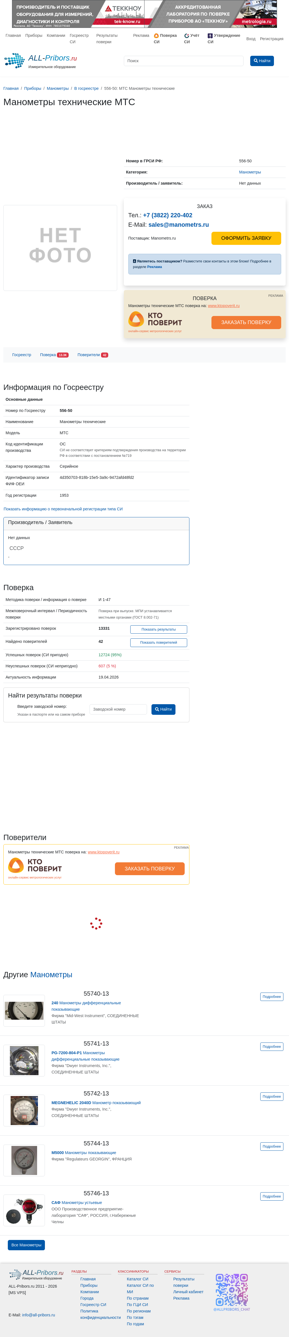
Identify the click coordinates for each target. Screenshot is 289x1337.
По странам (138, 1298)
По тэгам (135, 1317)
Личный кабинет (188, 1292)
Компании (56, 35)
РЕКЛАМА (275, 295)
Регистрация (271, 39)
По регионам (139, 1311)
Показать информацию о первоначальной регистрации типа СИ (63, 509)
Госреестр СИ (79, 38)
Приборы (33, 35)
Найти (163, 709)
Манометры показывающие (84, 1152)
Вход (251, 39)
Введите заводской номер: (42, 706)
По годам (135, 1324)
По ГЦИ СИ (137, 1304)
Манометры (51, 974)
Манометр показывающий (96, 1103)
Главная (13, 35)
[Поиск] (184, 61)
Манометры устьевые (77, 1202)
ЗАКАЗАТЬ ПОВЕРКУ (246, 322)
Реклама (141, 35)
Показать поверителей (158, 643)
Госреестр (21, 355)
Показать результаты (159, 629)
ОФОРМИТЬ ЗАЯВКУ (246, 238)
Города (86, 1298)
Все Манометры (26, 1245)
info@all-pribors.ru (38, 1315)
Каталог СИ (137, 1279)
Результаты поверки (107, 38)
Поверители (93, 355)
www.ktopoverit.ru (224, 305)
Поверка (54, 355)
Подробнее (272, 997)
